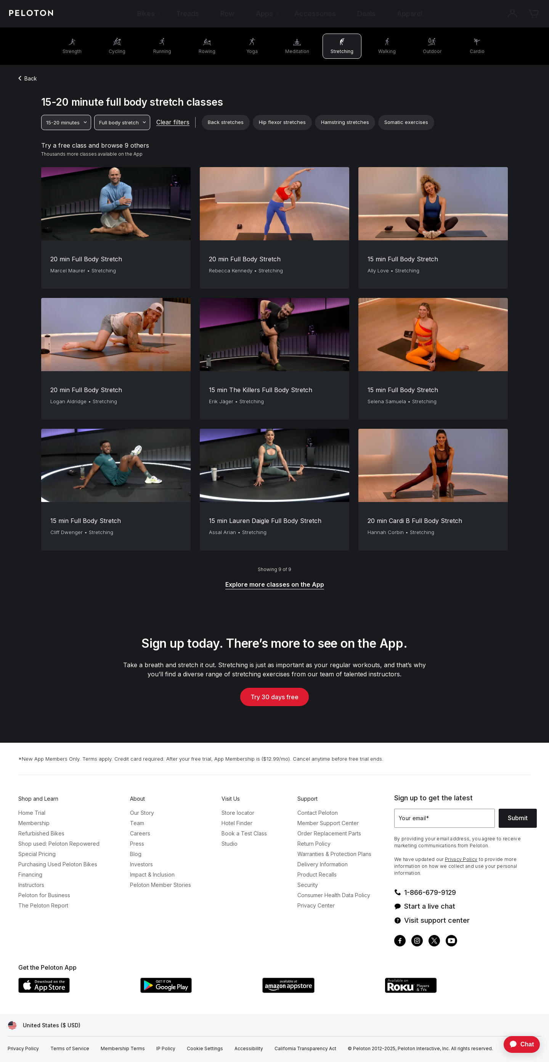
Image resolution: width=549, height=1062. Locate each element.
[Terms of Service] (69, 1049)
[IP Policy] (165, 1049)
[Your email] (444, 818)
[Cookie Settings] (205, 1049)
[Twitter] (434, 941)
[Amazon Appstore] (319, 990)
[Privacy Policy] (23, 1049)
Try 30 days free (274, 697)
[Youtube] (451, 941)
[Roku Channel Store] (441, 990)
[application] (518, 1044)
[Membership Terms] (123, 1049)
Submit (518, 818)
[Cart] (534, 13)
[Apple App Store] (75, 990)
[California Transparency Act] (305, 1049)
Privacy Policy (461, 859)
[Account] (512, 13)
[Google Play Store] (197, 990)
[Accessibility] (248, 1049)
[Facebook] (400, 941)
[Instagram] (417, 941)
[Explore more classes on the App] (274, 585)
